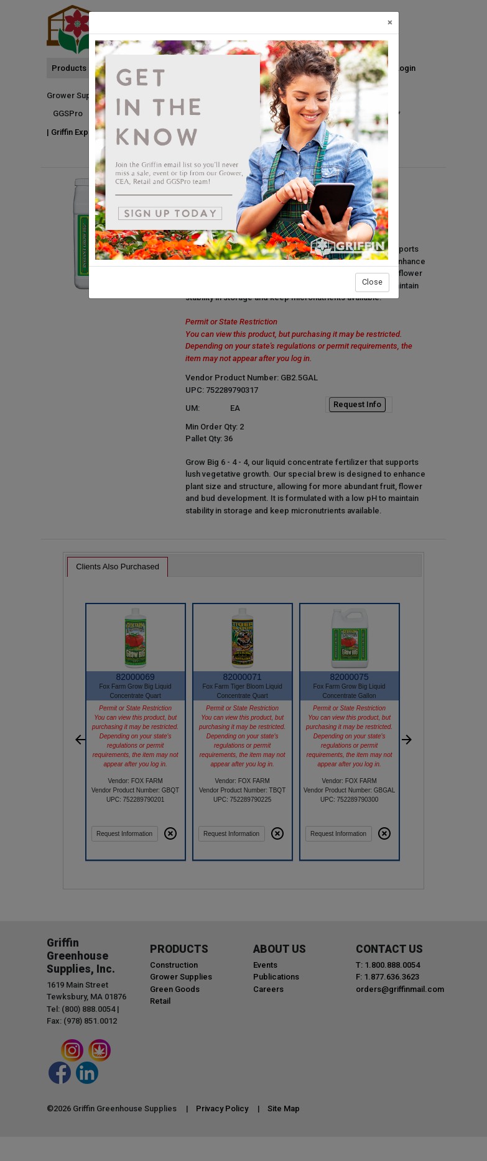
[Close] (390, 23)
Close (372, 282)
